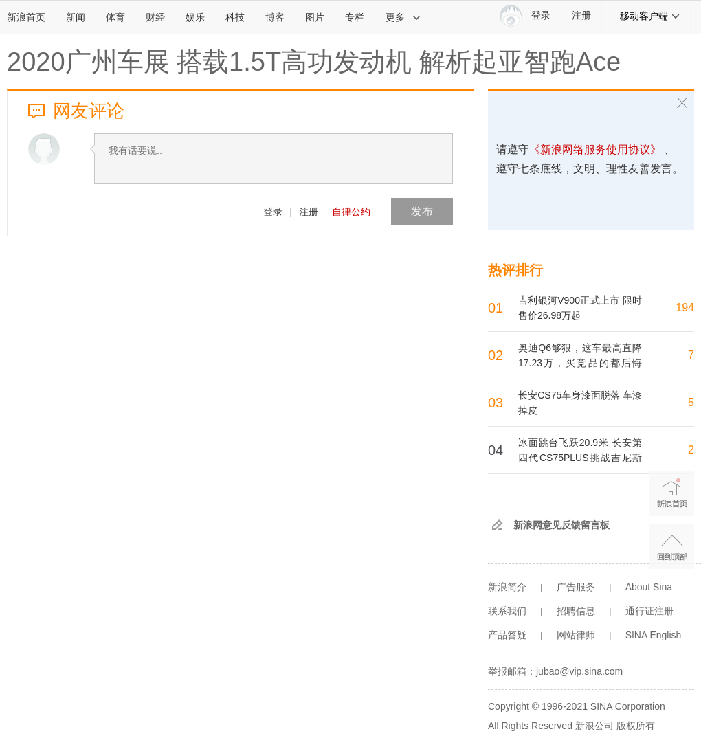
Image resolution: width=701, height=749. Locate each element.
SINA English (653, 634)
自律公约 (351, 211)
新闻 (75, 17)
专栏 (354, 17)
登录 (272, 211)
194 (685, 307)
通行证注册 (649, 610)
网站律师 (576, 634)
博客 (275, 17)
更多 (403, 17)
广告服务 (576, 586)
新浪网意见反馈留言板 (561, 524)
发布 (422, 211)
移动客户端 (650, 15)
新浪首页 (26, 17)
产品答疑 (507, 634)
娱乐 (195, 17)
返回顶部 (671, 546)
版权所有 (635, 725)
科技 (235, 17)
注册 (581, 15)
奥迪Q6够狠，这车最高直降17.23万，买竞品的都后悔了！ (580, 362)
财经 (155, 17)
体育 (115, 17)
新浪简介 (507, 586)
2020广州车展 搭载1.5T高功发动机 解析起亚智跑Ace (314, 61)
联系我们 (507, 610)
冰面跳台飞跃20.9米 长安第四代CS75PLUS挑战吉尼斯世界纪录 (580, 457)
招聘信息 (576, 610)
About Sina (649, 586)
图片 (314, 17)
